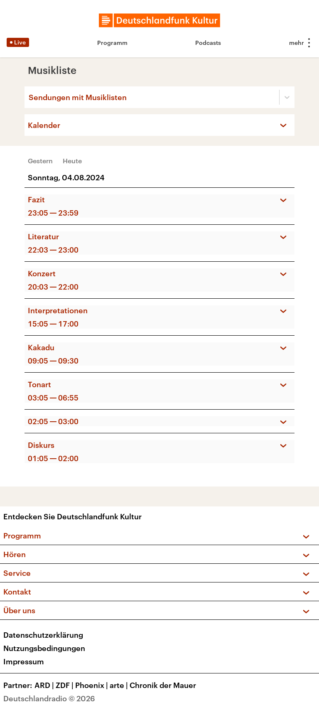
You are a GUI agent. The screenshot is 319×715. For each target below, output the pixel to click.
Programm (112, 42)
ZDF (65, 685)
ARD (45, 685)
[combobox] (29, 97)
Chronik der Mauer (163, 685)
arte (120, 685)
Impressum (23, 661)
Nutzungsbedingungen (44, 648)
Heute (72, 161)
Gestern (40, 161)
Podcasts (208, 42)
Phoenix (92, 685)
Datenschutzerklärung (43, 634)
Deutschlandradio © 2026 (49, 698)
